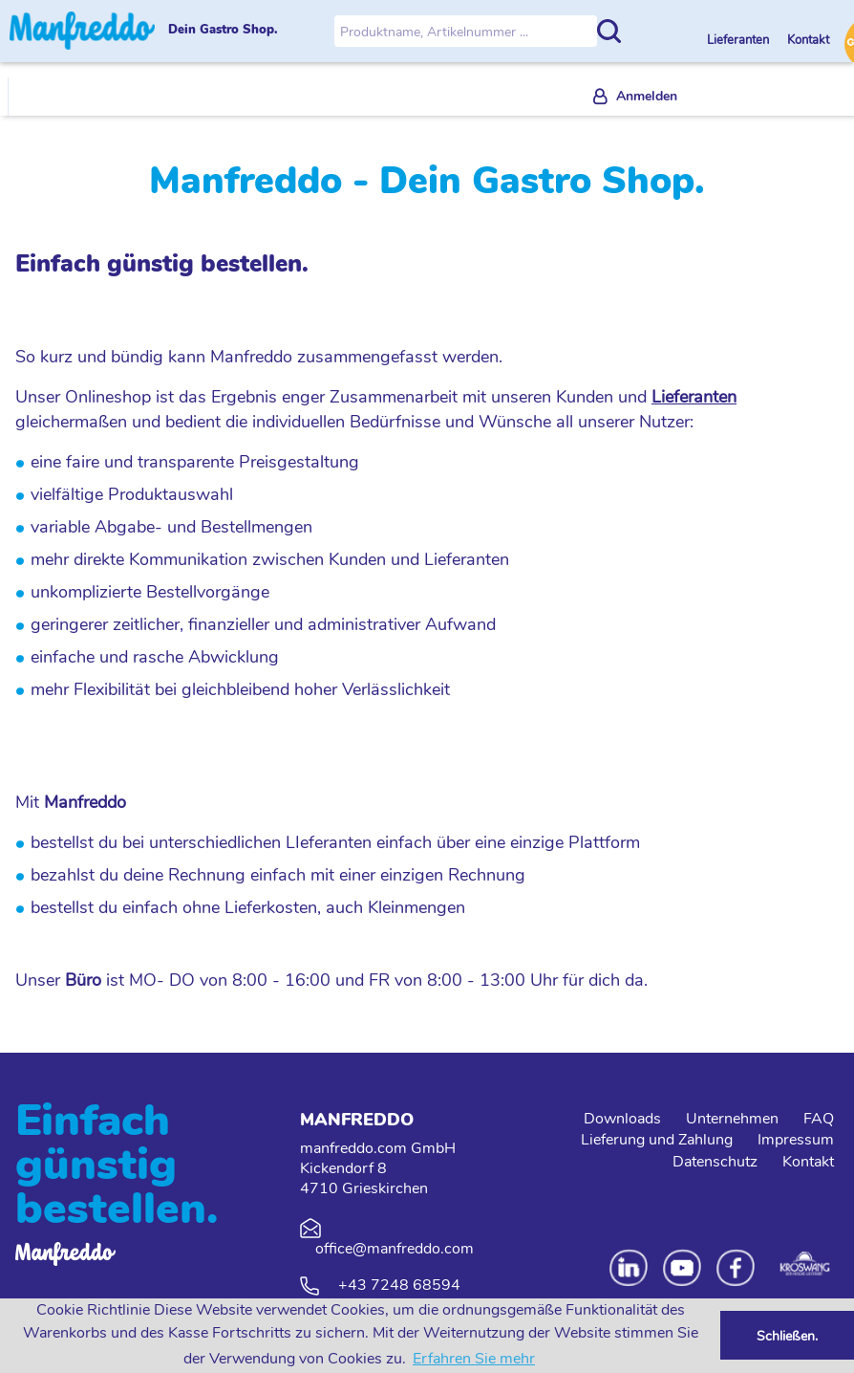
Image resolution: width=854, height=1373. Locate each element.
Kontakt (808, 40)
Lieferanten (739, 40)
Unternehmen (732, 1118)
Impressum (796, 1139)
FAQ (818, 1118)
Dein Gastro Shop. (223, 30)
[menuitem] (635, 97)
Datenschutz (715, 1161)
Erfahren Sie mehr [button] (474, 1358)
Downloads (622, 1118)
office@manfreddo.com (394, 1248)
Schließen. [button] (787, 1335)
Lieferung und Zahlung (657, 1139)
